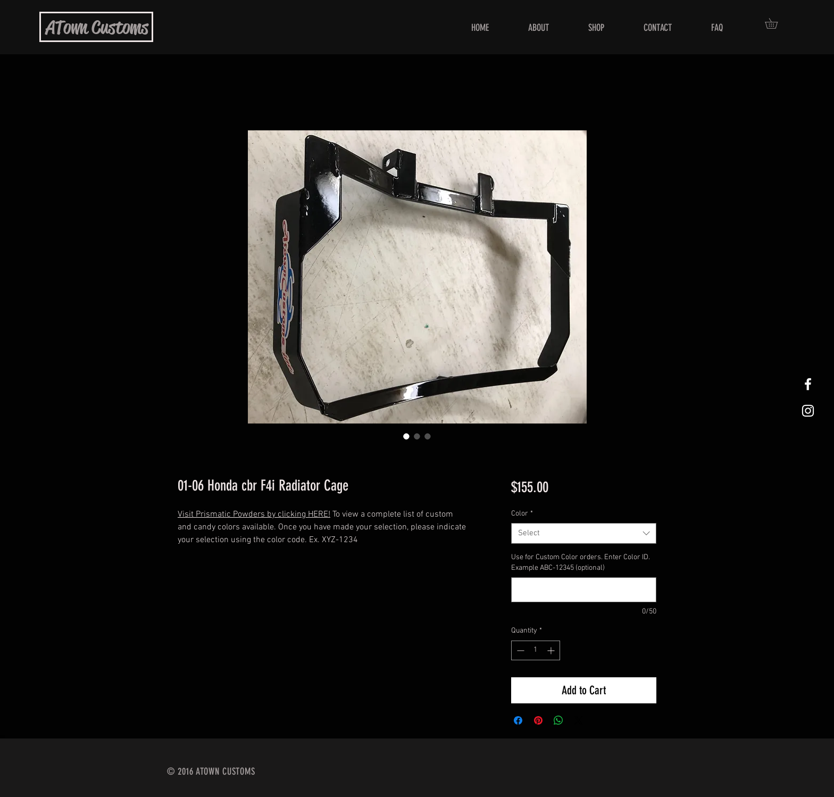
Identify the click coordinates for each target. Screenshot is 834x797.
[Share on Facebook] (518, 720)
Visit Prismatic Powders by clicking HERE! (254, 514)
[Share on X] (578, 720)
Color (522, 513)
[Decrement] (519, 650)
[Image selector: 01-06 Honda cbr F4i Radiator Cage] (406, 436)
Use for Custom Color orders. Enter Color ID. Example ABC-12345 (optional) (580, 562)
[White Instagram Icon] (808, 411)
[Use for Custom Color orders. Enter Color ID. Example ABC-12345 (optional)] (584, 589)
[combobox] (583, 533)
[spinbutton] (535, 650)
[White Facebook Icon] (808, 384)
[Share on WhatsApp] (558, 720)
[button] (776, 23)
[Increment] (551, 650)
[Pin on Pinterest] (538, 720)
